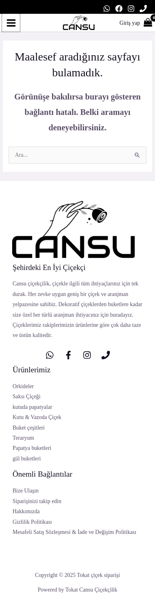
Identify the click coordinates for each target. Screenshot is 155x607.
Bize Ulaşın (26, 491)
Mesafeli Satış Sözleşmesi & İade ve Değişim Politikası (74, 532)
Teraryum (23, 438)
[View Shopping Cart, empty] (143, 23)
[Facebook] (119, 8)
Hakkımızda (26, 511)
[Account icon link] (130, 23)
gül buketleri (27, 459)
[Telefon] (143, 8)
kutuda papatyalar (32, 407)
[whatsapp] (49, 355)
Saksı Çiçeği (27, 396)
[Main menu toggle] (11, 23)
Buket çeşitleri (29, 428)
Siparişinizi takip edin (37, 501)
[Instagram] (131, 8)
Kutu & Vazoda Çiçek (37, 417)
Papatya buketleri (32, 448)
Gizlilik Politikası (32, 522)
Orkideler (23, 386)
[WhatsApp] (106, 8)
